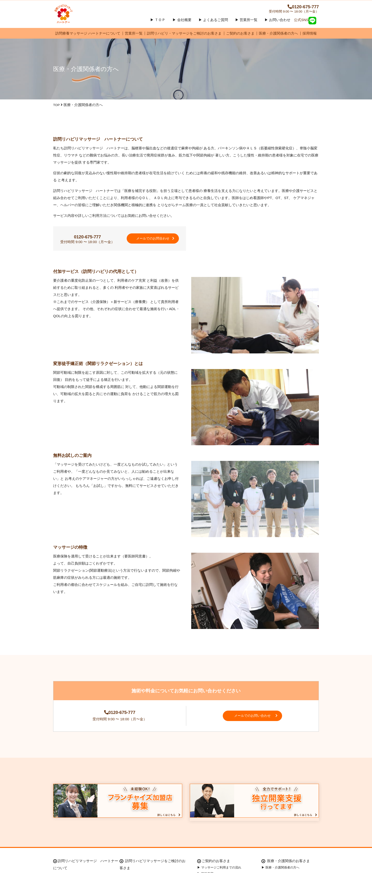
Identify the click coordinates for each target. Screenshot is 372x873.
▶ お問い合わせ (277, 25)
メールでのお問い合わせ (257, 729)
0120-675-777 (290, 9)
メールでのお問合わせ (152, 246)
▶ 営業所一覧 (246, 25)
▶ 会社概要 (181, 25)
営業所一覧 (134, 38)
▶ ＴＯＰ (157, 25)
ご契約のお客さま (240, 38)
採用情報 (309, 38)
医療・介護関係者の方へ (278, 38)
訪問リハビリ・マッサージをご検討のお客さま (184, 38)
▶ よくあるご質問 (213, 25)
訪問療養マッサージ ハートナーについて (87, 38)
